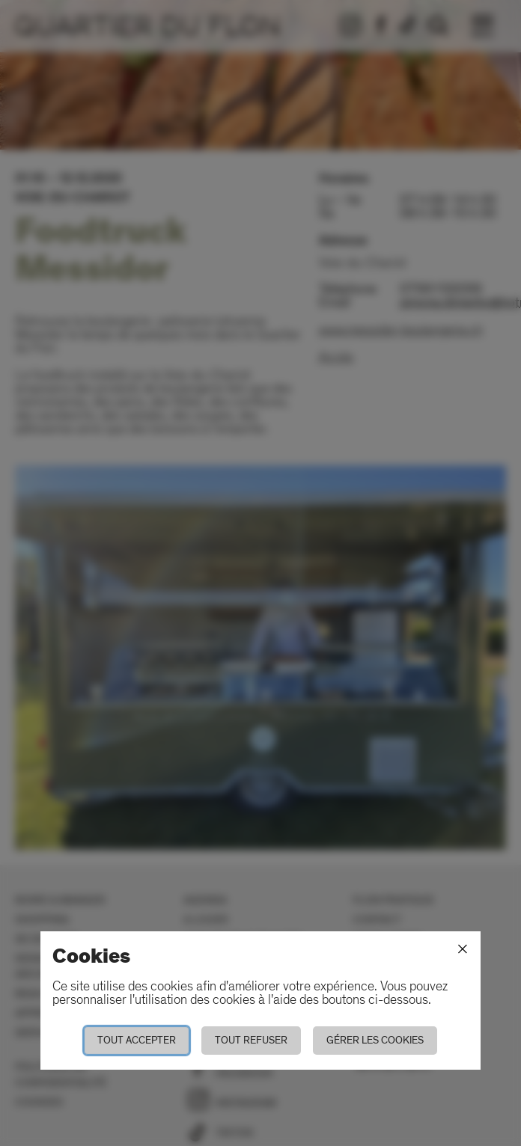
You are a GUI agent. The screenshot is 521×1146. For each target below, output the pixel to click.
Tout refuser (251, 1040)
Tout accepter (136, 1040)
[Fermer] (462, 949)
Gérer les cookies (375, 1040)
